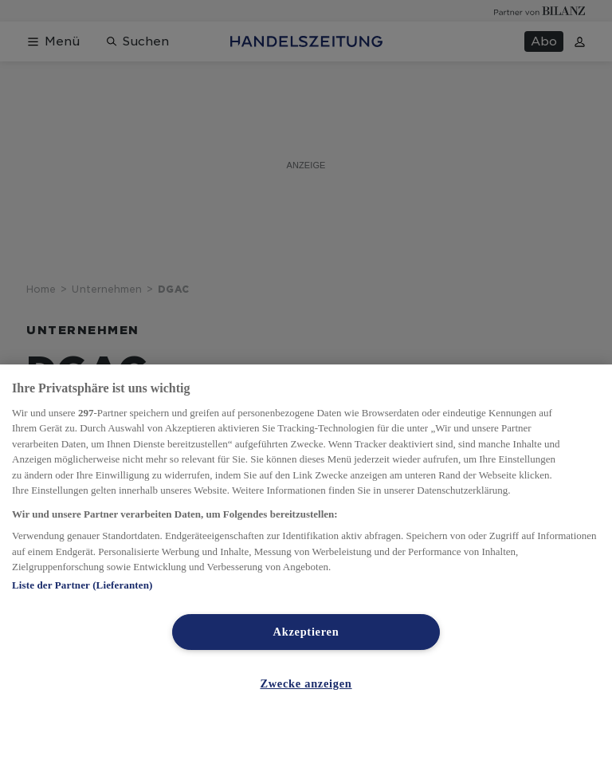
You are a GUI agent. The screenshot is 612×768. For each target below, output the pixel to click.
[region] (306, 566)
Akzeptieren (306, 631)
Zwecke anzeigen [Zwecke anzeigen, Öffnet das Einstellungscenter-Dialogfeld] (305, 683)
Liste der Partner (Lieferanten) (82, 585)
